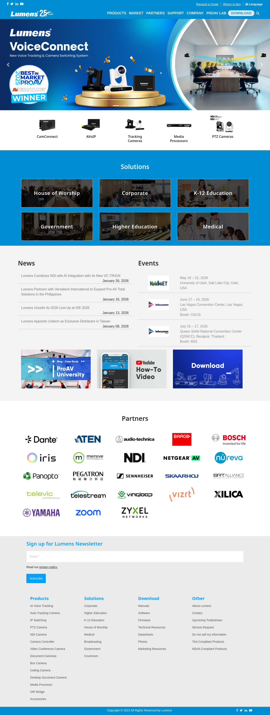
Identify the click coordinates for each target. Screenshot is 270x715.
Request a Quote (207, 4)
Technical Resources (151, 627)
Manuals (143, 606)
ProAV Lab (216, 13)
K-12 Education (94, 620)
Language (254, 4)
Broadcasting (92, 641)
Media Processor (41, 684)
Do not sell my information (209, 634)
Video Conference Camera (47, 649)
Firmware (144, 620)
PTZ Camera (38, 627)
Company (195, 13)
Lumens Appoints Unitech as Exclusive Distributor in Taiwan (75, 324)
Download (241, 13)
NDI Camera (38, 634)
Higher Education (95, 613)
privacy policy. (48, 567)
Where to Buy (232, 4)
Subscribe (36, 578)
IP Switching (38, 620)
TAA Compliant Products (208, 641)
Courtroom (91, 656)
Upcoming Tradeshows (207, 620)
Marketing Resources (152, 649)
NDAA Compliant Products (209, 649)
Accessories (38, 699)
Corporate (90, 606)
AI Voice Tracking (41, 606)
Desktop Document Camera (48, 677)
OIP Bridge (37, 692)
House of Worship (96, 627)
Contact (197, 613)
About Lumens (201, 606)
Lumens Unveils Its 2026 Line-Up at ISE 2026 (75, 310)
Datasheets (145, 634)
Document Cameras (43, 656)
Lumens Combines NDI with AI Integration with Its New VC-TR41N (75, 278)
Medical (89, 634)
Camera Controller (42, 641)
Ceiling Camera (40, 670)
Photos (142, 641)
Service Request (203, 627)
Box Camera (38, 663)
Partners (156, 13)
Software (144, 613)
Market (137, 13)
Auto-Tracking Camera (45, 613)
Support (176, 13)
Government (92, 649)
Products (118, 13)
